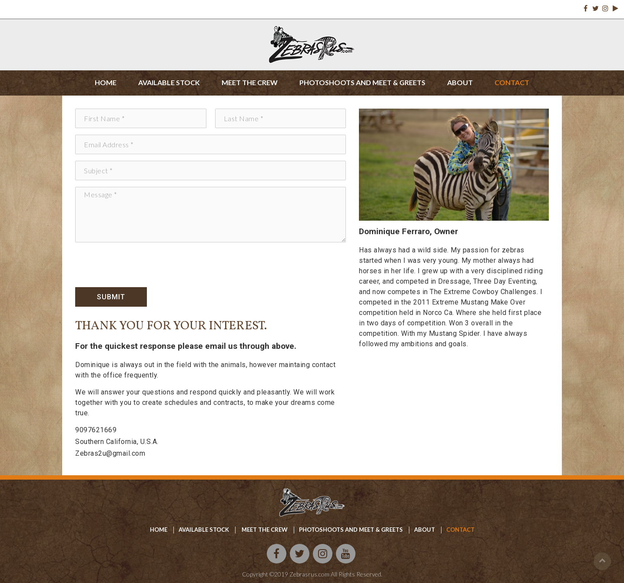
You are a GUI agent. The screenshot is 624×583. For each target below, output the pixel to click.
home (158, 529)
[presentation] (141, 266)
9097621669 (95, 430)
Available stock (169, 82)
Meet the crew (250, 82)
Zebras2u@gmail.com (110, 453)
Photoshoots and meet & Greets (351, 529)
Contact (512, 82)
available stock (204, 529)
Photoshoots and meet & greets (362, 82)
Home (105, 82)
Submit (111, 297)
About (460, 82)
